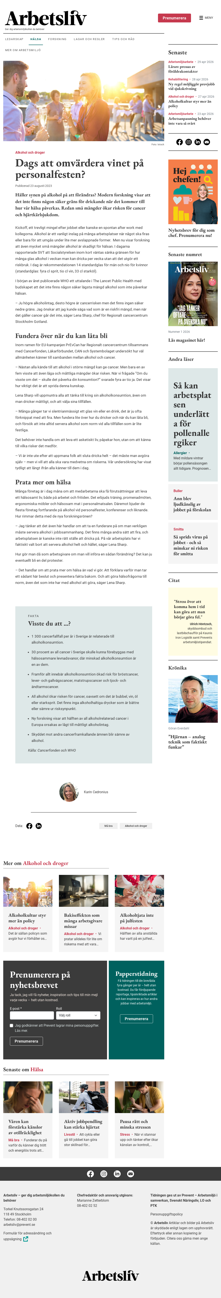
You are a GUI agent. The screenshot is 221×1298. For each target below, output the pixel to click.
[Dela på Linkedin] (39, 826)
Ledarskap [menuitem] (14, 39)
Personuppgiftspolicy (166, 1214)
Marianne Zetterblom (93, 1200)
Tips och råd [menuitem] (123, 39)
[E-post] (207, 142)
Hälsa (36, 1069)
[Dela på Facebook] (29, 826)
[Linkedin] (197, 142)
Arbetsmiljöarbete (181, 62)
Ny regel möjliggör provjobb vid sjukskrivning (191, 86)
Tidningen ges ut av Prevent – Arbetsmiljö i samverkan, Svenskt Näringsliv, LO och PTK (183, 1200)
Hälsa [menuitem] (35, 39)
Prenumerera (174, 18)
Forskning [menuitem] (57, 39)
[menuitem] (84, 17)
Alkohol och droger (30, 152)
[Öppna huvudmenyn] (206, 18)
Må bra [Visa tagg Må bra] (108, 825)
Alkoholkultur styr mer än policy (189, 103)
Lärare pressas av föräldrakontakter (183, 69)
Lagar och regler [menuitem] (89, 39)
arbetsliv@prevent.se (19, 1225)
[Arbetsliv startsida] (110, 1275)
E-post (16, 1009)
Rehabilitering (178, 79)
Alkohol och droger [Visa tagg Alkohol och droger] (136, 825)
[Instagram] (188, 142)
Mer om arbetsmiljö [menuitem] (23, 50)
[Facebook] (179, 142)
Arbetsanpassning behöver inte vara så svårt (189, 120)
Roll (59, 1009)
